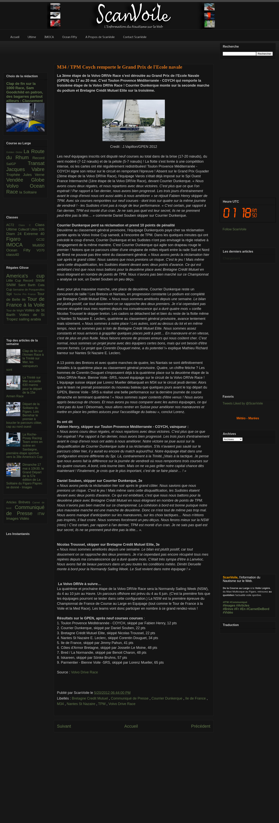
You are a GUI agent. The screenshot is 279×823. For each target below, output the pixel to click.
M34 (61, 704)
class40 (12, 255)
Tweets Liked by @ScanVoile (243, 403)
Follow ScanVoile (234, 229)
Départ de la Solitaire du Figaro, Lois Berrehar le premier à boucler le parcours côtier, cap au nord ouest (24, 415)
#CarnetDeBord (257, 609)
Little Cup (14, 280)
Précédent (200, 726)
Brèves (25, 502)
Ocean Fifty (21, 250)
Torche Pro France (25, 294)
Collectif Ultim (28, 229)
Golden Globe (15, 152)
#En (242, 609)
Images (13, 518)
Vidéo (24, 518)
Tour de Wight (15, 310)
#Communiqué (238, 602)
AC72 (12, 225)
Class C (27, 225)
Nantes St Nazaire (81, 704)
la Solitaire (28, 192)
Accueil (131, 726)
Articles (12, 502)
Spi (9, 294)
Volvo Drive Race (84, 672)
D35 (41, 229)
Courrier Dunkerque (167, 698)
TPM (102, 704)
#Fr (236, 609)
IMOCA (19, 244)
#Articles (243, 605)
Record (38, 158)
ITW (41, 514)
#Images (229, 605)
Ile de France (196, 698)
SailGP (17, 164)
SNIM (12, 285)
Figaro (21, 239)
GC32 (40, 239)
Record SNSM (33, 280)
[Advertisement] (133, 50)
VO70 (40, 250)
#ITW (226, 602)
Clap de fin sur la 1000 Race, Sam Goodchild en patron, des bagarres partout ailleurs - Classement (24, 92)
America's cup (25, 275)
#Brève (228, 609)
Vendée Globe (25, 180)
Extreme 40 (34, 234)
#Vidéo (228, 612)
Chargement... (233, 258)
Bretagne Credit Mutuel (90, 698)
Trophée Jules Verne (25, 175)
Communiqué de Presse (130, 698)
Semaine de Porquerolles (28, 289)
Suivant (64, 726)
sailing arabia (30, 319)
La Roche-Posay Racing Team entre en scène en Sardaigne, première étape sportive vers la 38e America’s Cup (24, 446)
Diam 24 (15, 234)
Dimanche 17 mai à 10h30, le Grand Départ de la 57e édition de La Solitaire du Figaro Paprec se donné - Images (25, 476)
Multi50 (38, 245)
